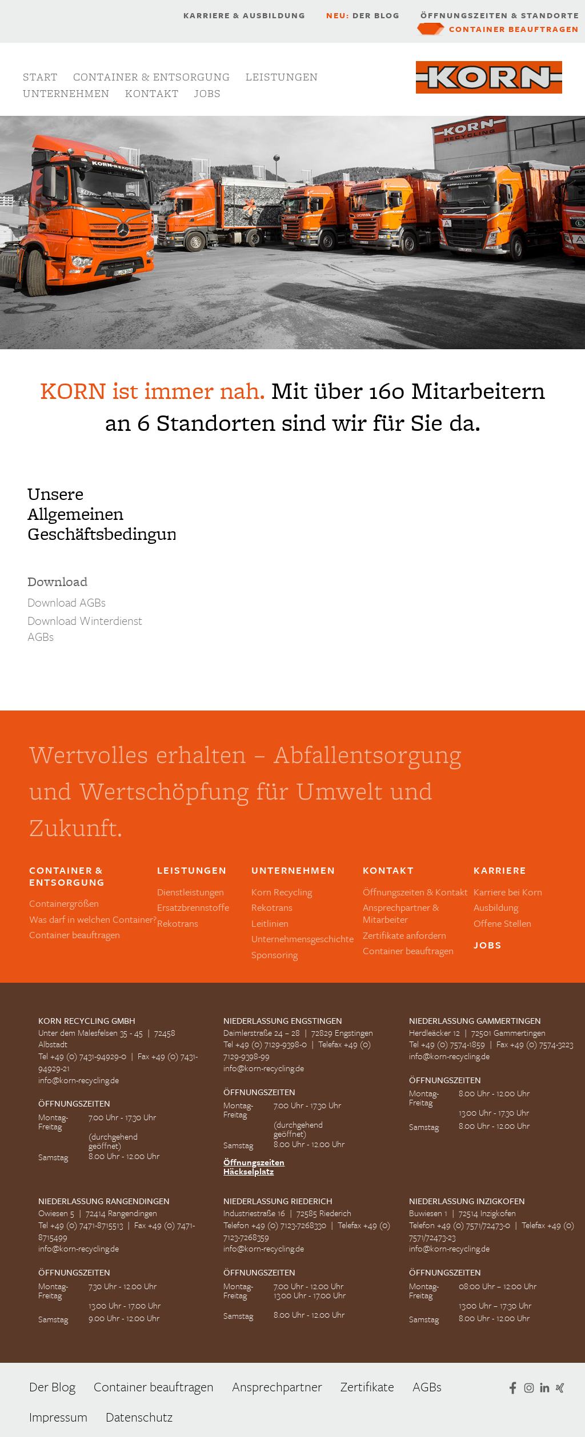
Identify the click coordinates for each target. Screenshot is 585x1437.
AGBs (427, 1386)
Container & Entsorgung (151, 76)
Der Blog (363, 15)
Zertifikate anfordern (404, 935)
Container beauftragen (514, 29)
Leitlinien (270, 923)
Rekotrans (177, 923)
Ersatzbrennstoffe (193, 907)
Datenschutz (139, 1416)
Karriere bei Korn (508, 892)
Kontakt (152, 93)
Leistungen (282, 76)
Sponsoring (274, 954)
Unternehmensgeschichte (302, 938)
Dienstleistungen (190, 892)
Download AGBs (66, 602)
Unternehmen (66, 93)
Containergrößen (64, 903)
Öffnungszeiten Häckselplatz (254, 1166)
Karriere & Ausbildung (244, 15)
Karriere (500, 871)
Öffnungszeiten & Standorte (499, 15)
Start (40, 76)
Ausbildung (496, 907)
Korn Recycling (281, 892)
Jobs (207, 93)
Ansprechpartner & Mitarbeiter (401, 913)
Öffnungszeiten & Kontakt (415, 892)
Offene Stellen (502, 923)
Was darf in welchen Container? (93, 919)
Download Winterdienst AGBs (84, 628)
